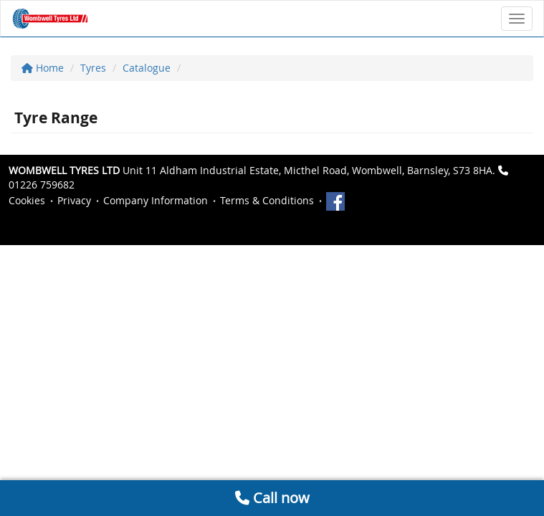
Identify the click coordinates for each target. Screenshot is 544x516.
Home (43, 68)
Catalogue (147, 68)
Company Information (155, 200)
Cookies (27, 200)
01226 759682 (42, 184)
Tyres (93, 68)
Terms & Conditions (267, 200)
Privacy (74, 200)
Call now (272, 497)
